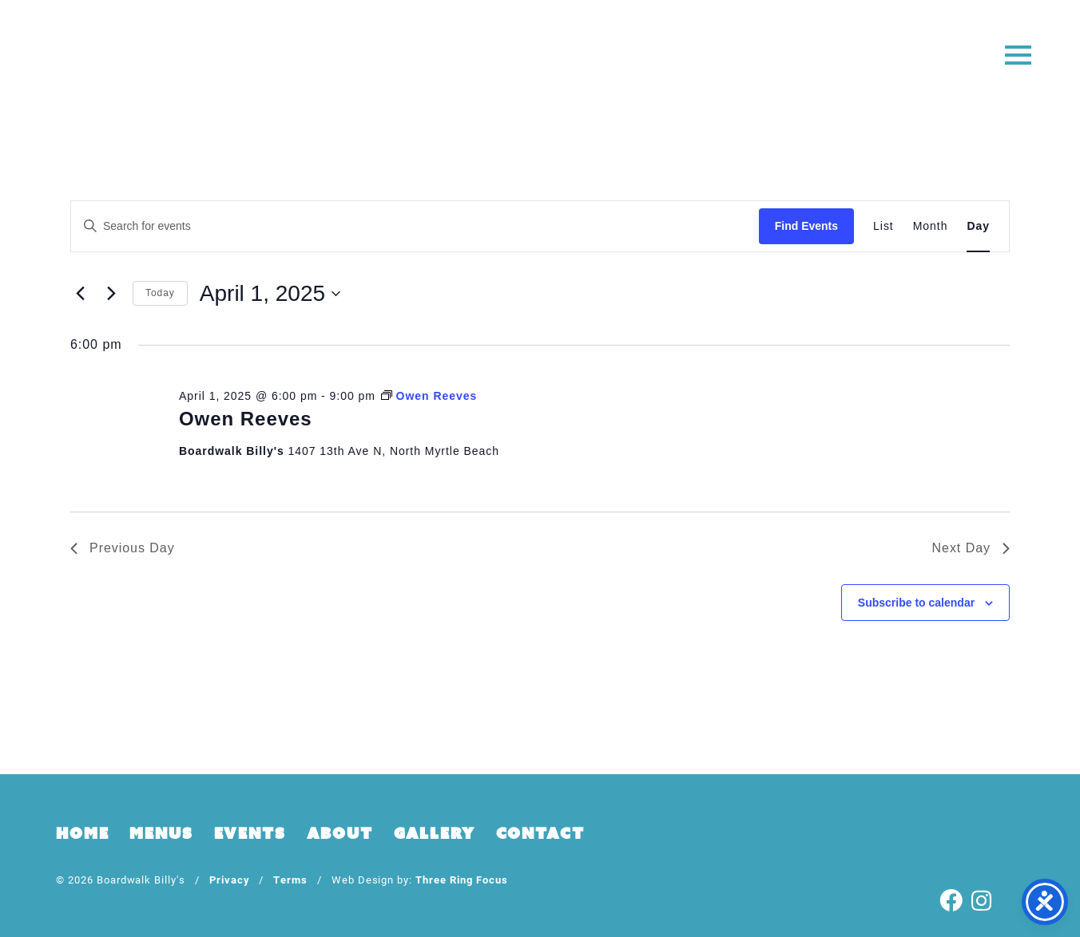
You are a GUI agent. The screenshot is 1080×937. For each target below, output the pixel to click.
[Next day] (111, 293)
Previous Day (122, 548)
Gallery (434, 833)
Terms (290, 879)
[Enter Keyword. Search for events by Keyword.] (415, 226)
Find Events (806, 225)
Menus (161, 833)
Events (250, 833)
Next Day (971, 548)
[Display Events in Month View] (930, 226)
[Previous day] (79, 293)
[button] (1018, 54)
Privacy (229, 879)
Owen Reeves (245, 418)
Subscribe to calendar (916, 602)
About (340, 833)
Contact (540, 833)
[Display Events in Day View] (978, 226)
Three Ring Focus (461, 879)
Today (160, 292)
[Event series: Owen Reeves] (429, 395)
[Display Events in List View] (883, 226)
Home (82, 833)
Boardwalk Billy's (540, 62)
